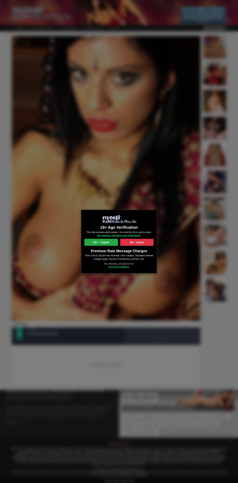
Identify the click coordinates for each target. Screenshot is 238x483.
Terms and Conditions (118, 267)
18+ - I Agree (101, 242)
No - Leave (137, 242)
